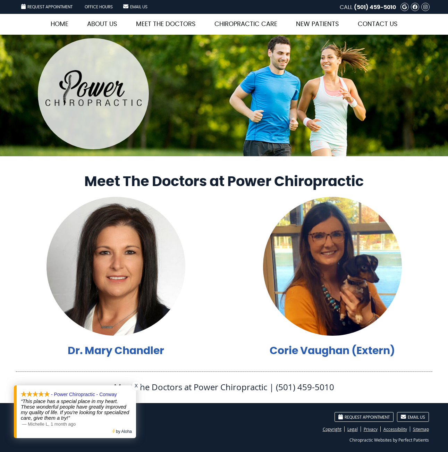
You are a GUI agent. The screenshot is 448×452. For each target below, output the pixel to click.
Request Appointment (47, 6)
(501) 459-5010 (375, 7)
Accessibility (395, 429)
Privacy (371, 429)
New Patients (317, 24)
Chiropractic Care (245, 24)
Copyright (332, 429)
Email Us (135, 6)
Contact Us (378, 24)
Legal (352, 429)
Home (59, 24)
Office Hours (99, 7)
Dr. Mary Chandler (116, 351)
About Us (102, 24)
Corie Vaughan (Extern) (332, 351)
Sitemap (421, 429)
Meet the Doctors (166, 24)
